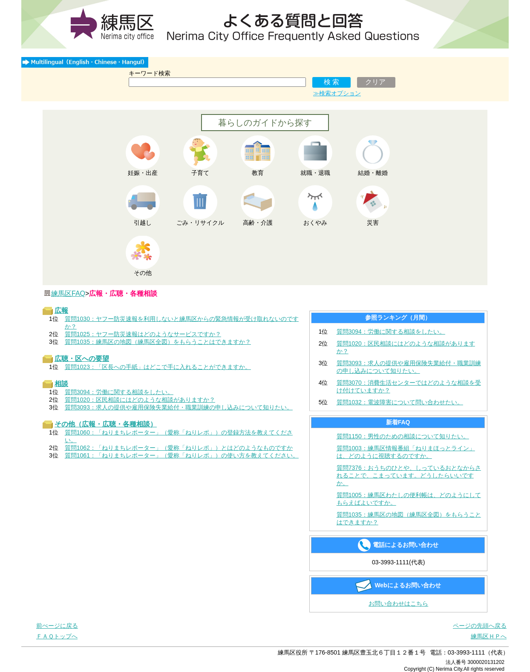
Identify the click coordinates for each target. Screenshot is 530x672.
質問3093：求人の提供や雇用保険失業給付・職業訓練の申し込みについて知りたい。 (409, 367)
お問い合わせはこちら (398, 603)
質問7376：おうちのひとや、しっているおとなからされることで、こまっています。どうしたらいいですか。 (409, 475)
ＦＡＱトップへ (57, 636)
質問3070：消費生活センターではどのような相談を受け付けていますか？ (409, 386)
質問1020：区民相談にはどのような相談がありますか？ (406, 347)
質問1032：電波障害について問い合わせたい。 (400, 402)
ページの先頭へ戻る (480, 625)
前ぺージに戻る (57, 625)
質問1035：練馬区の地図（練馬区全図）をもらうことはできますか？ (409, 518)
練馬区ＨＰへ (489, 636)
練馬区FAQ (68, 293)
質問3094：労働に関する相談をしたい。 (391, 331)
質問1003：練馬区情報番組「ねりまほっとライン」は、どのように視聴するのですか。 (406, 452)
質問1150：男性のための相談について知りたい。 (403, 436)
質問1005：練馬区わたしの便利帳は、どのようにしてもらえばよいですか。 (409, 499)
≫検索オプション (337, 93)
